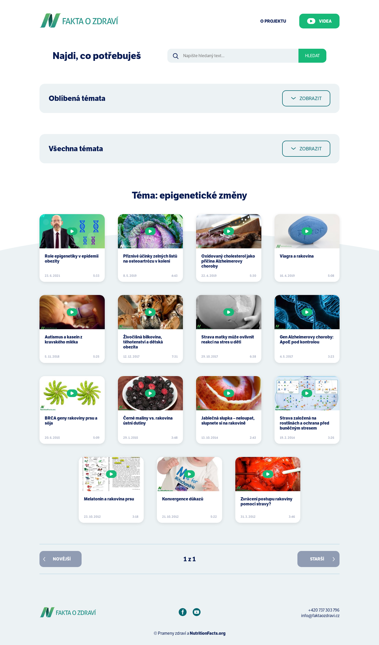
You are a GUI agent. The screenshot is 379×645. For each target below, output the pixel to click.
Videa (319, 21)
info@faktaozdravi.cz (320, 615)
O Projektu (273, 21)
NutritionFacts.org (208, 633)
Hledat (312, 55)
